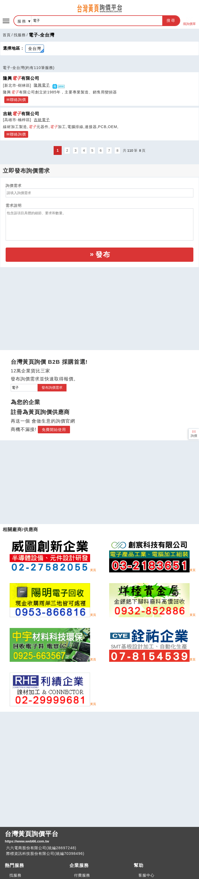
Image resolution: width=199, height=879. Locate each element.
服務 (22, 21)
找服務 (20, 35)
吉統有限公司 (21, 113)
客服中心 (146, 875)
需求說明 (14, 205)
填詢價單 (189, 21)
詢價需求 (14, 185)
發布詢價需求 (52, 388)
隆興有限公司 (21, 78)
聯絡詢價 (18, 99)
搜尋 (171, 20)
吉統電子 (42, 120)
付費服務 (82, 875)
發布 (102, 254)
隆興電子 (42, 85)
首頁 (7, 35)
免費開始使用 (54, 429)
